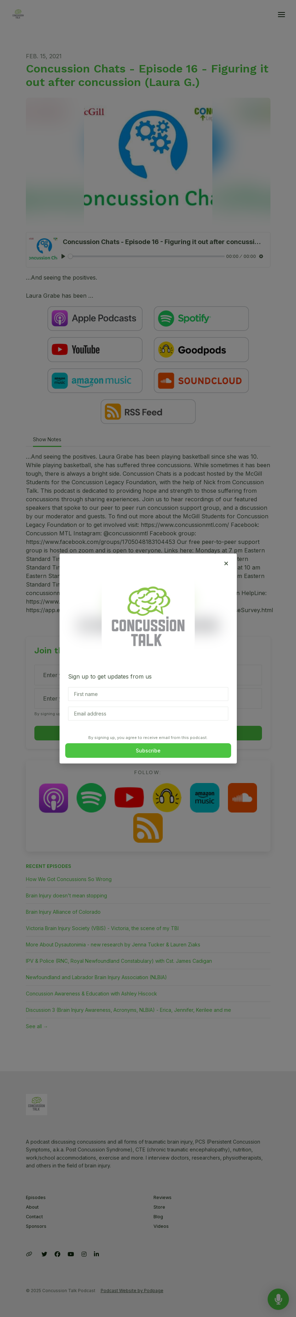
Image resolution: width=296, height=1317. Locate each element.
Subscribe (148, 750)
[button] (226, 563)
